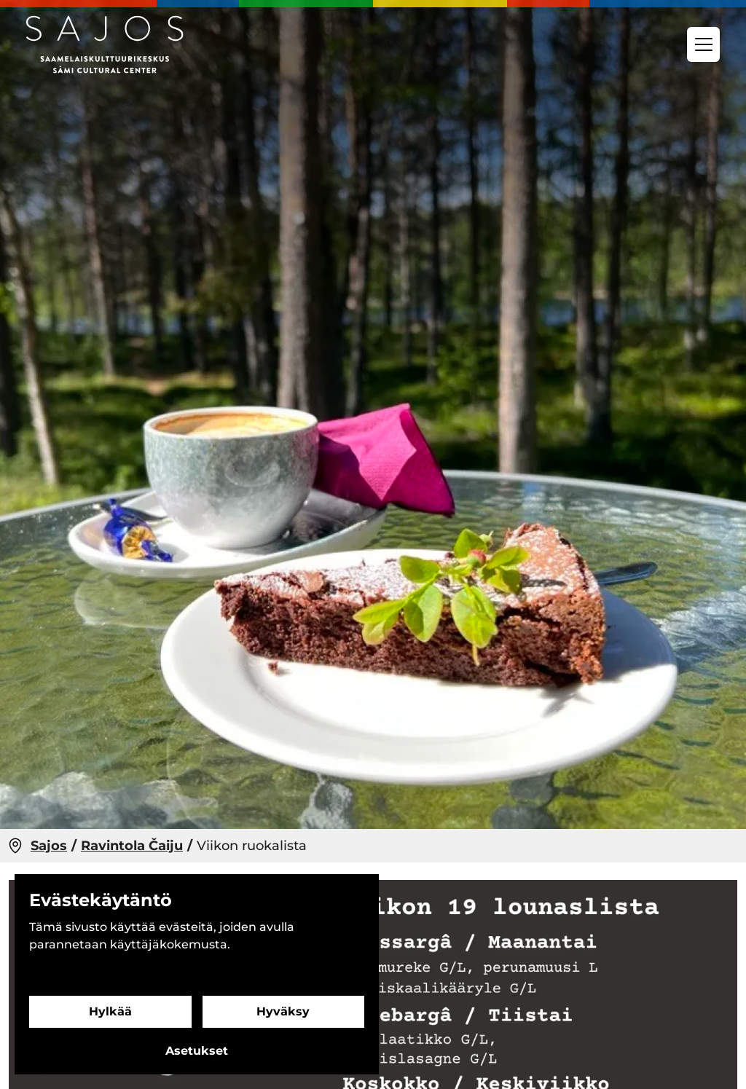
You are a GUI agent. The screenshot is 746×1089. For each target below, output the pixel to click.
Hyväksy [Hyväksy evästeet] (283, 1011)
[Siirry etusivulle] (105, 44)
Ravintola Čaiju (132, 846)
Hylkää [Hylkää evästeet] (110, 1011)
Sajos (49, 846)
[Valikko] (703, 44)
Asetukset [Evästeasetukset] (196, 1051)
